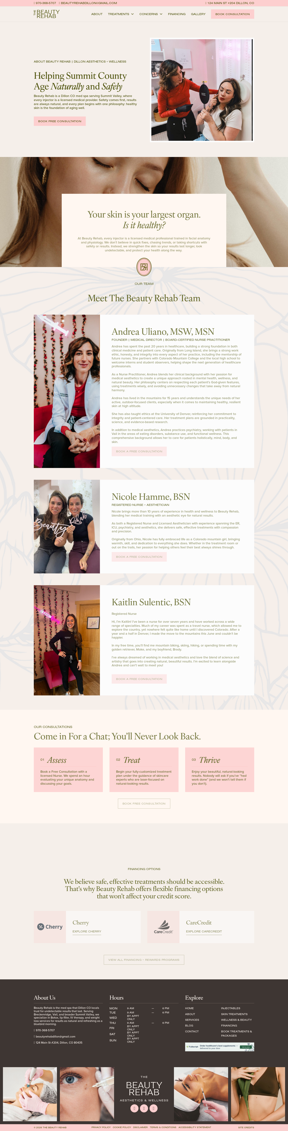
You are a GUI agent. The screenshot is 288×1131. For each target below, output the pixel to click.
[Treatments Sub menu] (132, 14)
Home (189, 1008)
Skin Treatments (234, 1014)
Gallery (198, 14)
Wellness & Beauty (236, 1020)
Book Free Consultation (59, 121)
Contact (192, 1031)
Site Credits (246, 1127)
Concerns (148, 14)
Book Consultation (232, 14)
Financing (177, 14)
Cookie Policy (122, 1127)
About (96, 14)
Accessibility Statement (195, 1127)
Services (192, 1020)
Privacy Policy (101, 1127)
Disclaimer (140, 1127)
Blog (189, 1025)
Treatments (118, 14)
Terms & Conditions (163, 1127)
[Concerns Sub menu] (161, 14)
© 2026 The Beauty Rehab (50, 1127)
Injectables (230, 1008)
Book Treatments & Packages (236, 1034)
